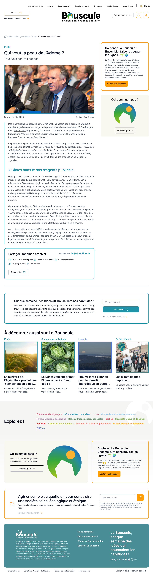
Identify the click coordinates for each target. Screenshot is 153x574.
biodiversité (19, 130)
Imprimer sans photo (66, 260)
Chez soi (31, 28)
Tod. (144, 571)
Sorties (109, 419)
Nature (33, 37)
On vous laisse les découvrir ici (72, 236)
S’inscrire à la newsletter (90, 541)
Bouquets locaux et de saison (130, 419)
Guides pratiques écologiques (128, 423)
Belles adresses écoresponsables (85, 419)
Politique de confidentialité (64, 571)
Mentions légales (13, 571)
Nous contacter (85, 531)
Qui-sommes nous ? (122, 15)
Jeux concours (84, 571)
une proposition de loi (68, 157)
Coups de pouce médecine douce (118, 414)
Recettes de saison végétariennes (93, 423)
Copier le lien (35, 264)
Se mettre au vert (46, 28)
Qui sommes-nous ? (88, 536)
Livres (96, 414)
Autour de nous (119, 28)
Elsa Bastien (89, 117)
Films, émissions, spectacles (51, 419)
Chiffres (40, 428)
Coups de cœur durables (61, 423)
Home (5, 37)
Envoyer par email (18, 264)
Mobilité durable (101, 28)
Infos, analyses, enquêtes (18, 37)
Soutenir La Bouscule (116, 83)
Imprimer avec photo (45, 260)
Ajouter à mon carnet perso (22, 260)
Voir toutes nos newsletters (15, 18)
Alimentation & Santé (13, 28)
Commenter (16, 272)
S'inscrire (16, 13)
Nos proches (85, 28)
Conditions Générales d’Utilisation (37, 571)
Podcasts (41, 423)
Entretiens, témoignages (49, 414)
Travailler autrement (66, 28)
